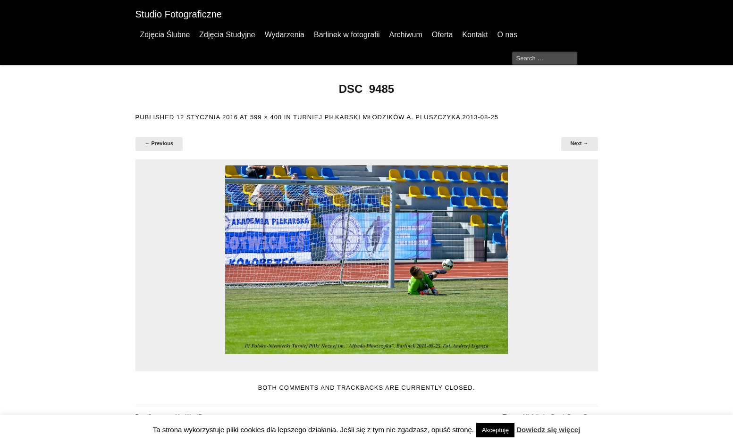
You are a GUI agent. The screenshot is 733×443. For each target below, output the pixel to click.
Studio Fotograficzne (178, 14)
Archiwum (405, 35)
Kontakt (475, 35)
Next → (580, 143)
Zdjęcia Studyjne (227, 35)
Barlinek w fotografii (347, 35)
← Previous (159, 143)
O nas (507, 35)
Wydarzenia (284, 35)
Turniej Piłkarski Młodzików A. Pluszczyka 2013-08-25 (395, 117)
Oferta (442, 35)
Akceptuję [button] (495, 430)
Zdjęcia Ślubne (165, 35)
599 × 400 (266, 117)
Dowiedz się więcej (548, 430)
